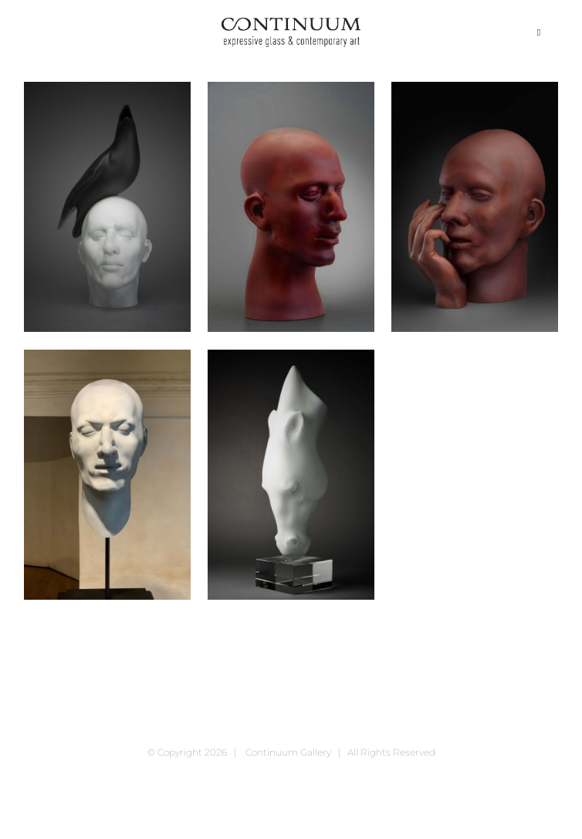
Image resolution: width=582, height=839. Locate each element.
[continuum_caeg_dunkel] (291, 24)
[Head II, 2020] (107, 475)
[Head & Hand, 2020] (474, 208)
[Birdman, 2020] (107, 208)
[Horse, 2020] (291, 475)
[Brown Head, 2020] (291, 208)
